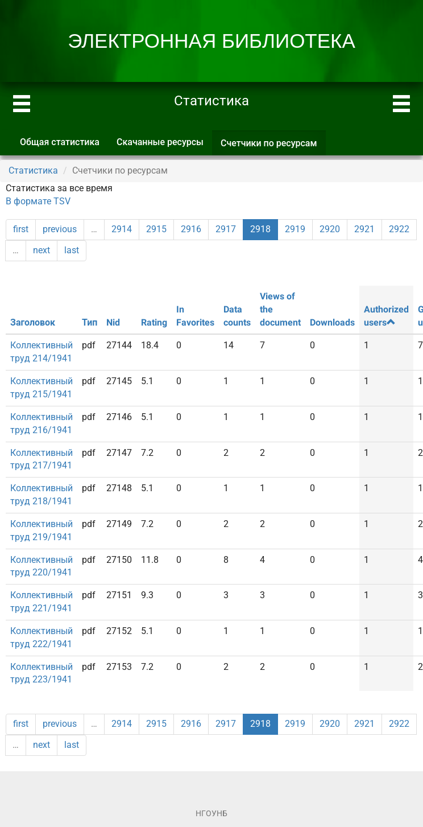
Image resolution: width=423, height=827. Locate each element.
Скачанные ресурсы (160, 142)
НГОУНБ (211, 813)
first (20, 229)
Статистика (33, 170)
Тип (89, 322)
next (41, 250)
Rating (154, 322)
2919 (295, 229)
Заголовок (32, 322)
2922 (399, 229)
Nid (113, 322)
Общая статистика (59, 142)
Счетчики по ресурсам (273, 146)
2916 (191, 229)
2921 (364, 229)
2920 (330, 229)
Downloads (332, 322)
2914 (121, 229)
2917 (225, 229)
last (71, 250)
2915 (156, 229)
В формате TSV (38, 201)
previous (60, 229)
